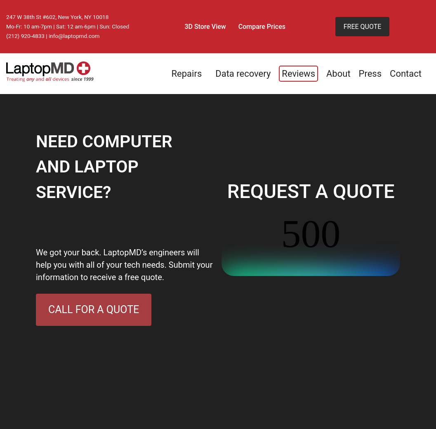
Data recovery (243, 73)
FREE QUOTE (363, 27)
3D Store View (205, 27)
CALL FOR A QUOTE (93, 310)
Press (370, 73)
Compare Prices (261, 27)
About (338, 73)
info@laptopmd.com (74, 36)
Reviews (298, 73)
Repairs (187, 73)
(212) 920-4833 (25, 36)
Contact (406, 73)
